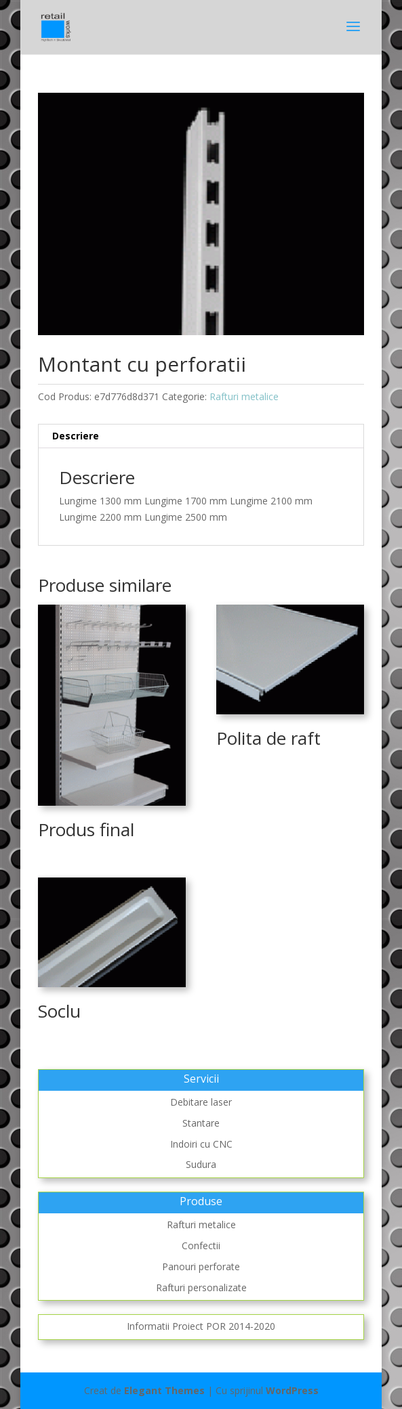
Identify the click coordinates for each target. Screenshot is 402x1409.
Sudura (201, 1164)
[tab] (200, 436)
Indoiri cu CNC (201, 1143)
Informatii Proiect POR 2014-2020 (201, 1326)
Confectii (201, 1245)
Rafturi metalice (244, 396)
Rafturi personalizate (201, 1287)
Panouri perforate (201, 1266)
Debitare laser (201, 1102)
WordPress (292, 1390)
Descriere (75, 435)
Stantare (201, 1123)
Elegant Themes (164, 1390)
